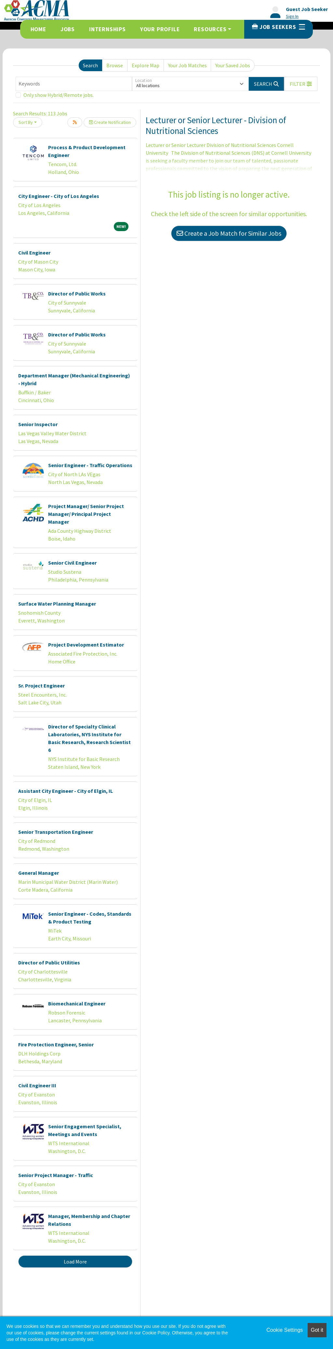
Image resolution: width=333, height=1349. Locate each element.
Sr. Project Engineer (41, 685)
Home (38, 29)
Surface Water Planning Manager (57, 603)
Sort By (26, 122)
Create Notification (110, 122)
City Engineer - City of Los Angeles (58, 196)
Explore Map (145, 65)
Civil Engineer (34, 252)
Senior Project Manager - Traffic (55, 1175)
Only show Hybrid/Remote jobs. (58, 95)
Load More (75, 1261)
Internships (107, 29)
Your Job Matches (187, 65)
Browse (114, 65)
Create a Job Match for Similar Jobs (229, 233)
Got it (317, 1330)
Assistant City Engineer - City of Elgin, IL (65, 791)
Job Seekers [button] (278, 27)
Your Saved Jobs (232, 65)
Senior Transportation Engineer (55, 832)
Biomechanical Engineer (76, 1003)
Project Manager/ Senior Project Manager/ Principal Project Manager (86, 514)
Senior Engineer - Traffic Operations (90, 465)
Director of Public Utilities (49, 962)
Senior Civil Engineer (72, 562)
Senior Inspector (38, 424)
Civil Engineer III (37, 1085)
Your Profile (160, 29)
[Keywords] (74, 84)
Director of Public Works (77, 293)
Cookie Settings (284, 1330)
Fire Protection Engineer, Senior (56, 1044)
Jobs (67, 29)
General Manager (38, 873)
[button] (300, 84)
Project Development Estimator (86, 644)
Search (90, 65)
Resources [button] (210, 29)
